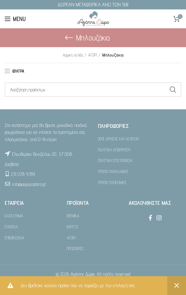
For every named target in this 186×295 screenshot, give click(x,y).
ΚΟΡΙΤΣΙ (72, 226)
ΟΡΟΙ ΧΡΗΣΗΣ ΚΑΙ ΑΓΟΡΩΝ (118, 138)
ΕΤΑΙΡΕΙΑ (11, 226)
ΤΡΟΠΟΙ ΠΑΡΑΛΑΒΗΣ (113, 171)
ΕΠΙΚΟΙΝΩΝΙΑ (14, 237)
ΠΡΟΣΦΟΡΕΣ (75, 248)
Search (173, 89)
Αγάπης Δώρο (83, 274)
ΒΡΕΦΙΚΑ (73, 215)
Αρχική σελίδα (73, 54)
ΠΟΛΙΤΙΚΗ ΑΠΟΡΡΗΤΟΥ (114, 149)
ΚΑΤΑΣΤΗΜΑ (14, 215)
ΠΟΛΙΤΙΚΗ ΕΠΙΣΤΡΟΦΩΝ (115, 160)
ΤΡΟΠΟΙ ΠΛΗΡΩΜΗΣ (112, 182)
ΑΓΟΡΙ (92, 54)
